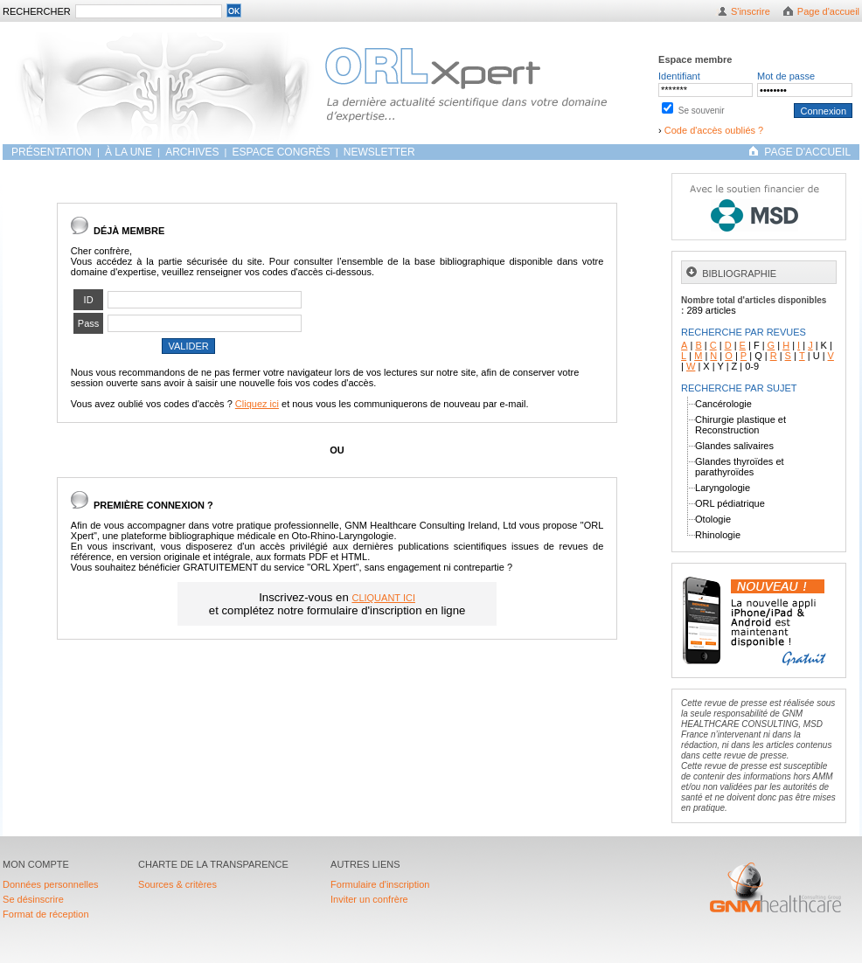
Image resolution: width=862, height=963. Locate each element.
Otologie (713, 519)
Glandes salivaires (734, 445)
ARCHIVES (192, 152)
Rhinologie (717, 535)
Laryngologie (722, 487)
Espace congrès (283, 152)
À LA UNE (128, 152)
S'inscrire (750, 11)
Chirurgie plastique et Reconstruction (740, 424)
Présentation (52, 152)
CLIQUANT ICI (383, 597)
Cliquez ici (257, 403)
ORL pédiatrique (730, 503)
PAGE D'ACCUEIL (807, 152)
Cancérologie (723, 403)
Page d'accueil (828, 11)
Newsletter (379, 152)
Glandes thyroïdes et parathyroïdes (739, 466)
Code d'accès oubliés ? (713, 130)
